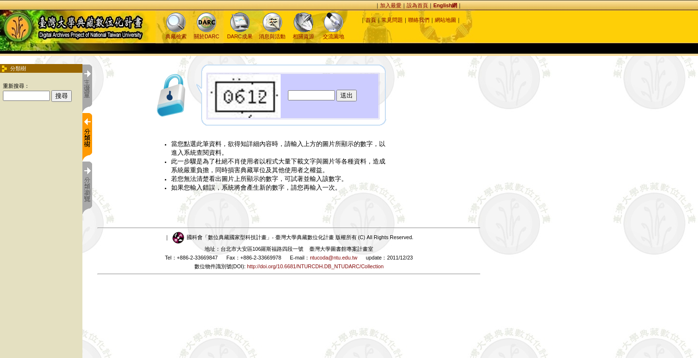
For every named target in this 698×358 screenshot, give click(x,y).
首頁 (370, 20)
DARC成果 (239, 33)
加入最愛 (390, 5)
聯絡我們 (418, 20)
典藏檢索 (176, 33)
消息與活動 (272, 33)
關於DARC (206, 33)
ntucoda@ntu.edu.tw (333, 257)
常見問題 (392, 20)
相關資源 (303, 33)
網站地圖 (445, 20)
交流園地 (333, 33)
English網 (445, 5)
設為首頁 (417, 5)
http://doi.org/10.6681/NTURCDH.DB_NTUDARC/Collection (315, 266)
